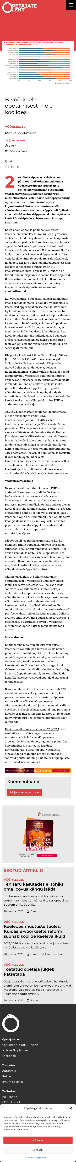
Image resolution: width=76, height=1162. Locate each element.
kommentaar (52, 954)
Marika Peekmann (21, 133)
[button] (71, 1108)
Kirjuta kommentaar (24, 792)
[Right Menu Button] (71, 5)
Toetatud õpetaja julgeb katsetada (29, 972)
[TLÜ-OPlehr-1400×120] (38, 770)
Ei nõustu (38, 1149)
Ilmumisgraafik (12, 1081)
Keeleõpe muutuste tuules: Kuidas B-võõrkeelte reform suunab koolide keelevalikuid (34, 931)
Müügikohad (11, 1102)
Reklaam (8, 1076)
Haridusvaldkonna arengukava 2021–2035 (32, 729)
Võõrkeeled (15, 126)
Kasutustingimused (36, 1157)
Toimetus (9, 1065)
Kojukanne (9, 1096)
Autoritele (9, 1070)
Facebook (9, 1055)
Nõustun (38, 1140)
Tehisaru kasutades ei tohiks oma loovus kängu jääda (34, 887)
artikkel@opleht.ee (15, 1050)
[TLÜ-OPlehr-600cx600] (38, 834)
